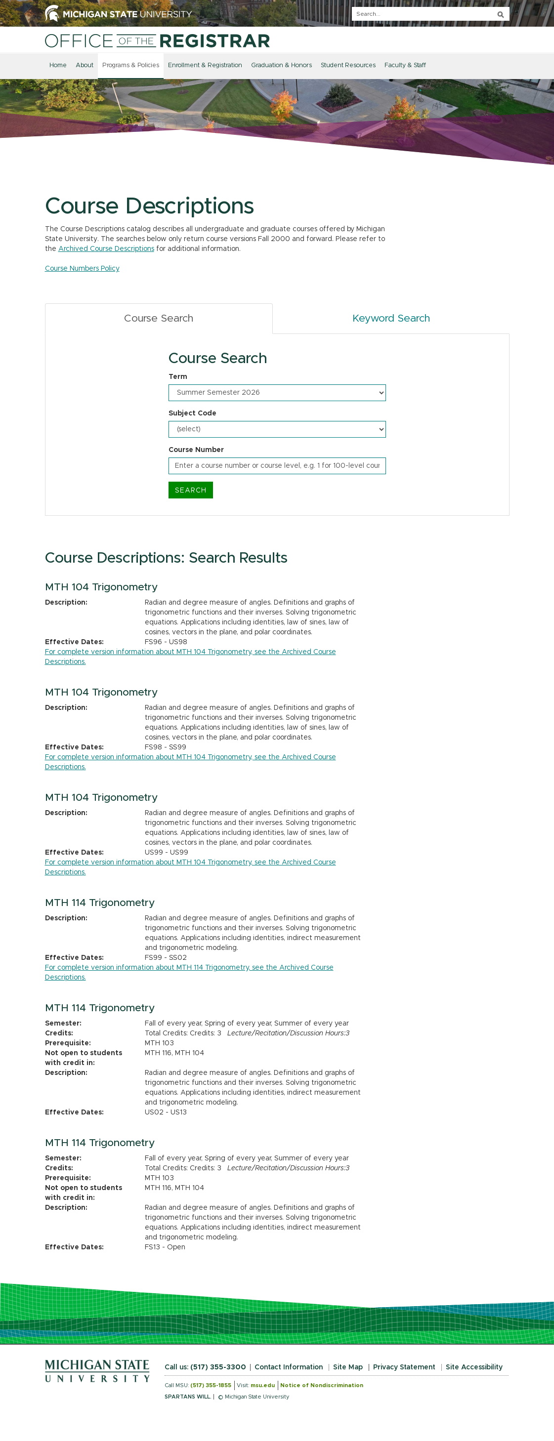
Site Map (348, 1367)
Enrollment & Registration (205, 65)
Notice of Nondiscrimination (321, 1385)
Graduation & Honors (281, 65)
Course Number (196, 450)
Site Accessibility (474, 1367)
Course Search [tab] (158, 318)
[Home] (157, 40)
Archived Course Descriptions (106, 249)
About (84, 65)
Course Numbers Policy (82, 268)
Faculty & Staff (405, 65)
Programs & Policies (130, 65)
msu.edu (263, 1385)
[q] (430, 13)
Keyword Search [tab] (391, 318)
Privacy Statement (404, 1367)
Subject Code (192, 413)
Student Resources (348, 65)
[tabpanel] (277, 425)
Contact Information (289, 1367)
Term (178, 376)
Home (58, 65)
